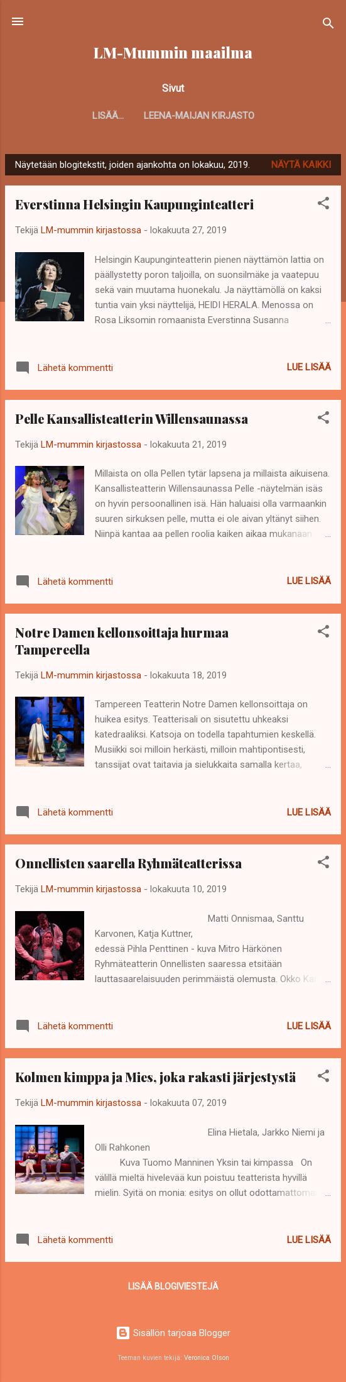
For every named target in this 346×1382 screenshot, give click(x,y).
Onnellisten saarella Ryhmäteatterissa (128, 862)
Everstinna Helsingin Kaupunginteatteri (134, 204)
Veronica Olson (206, 1358)
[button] (323, 205)
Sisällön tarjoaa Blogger (173, 1333)
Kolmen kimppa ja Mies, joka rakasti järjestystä (155, 1076)
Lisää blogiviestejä (173, 1286)
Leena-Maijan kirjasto (173, 115)
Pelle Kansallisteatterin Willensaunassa (131, 418)
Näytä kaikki (301, 164)
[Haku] (328, 25)
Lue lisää (309, 367)
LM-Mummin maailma (173, 52)
